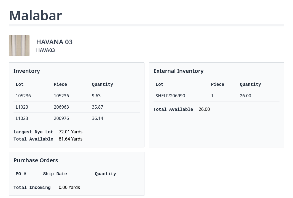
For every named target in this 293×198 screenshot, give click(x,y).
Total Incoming (32, 187)
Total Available (33, 139)
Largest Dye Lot (33, 132)
